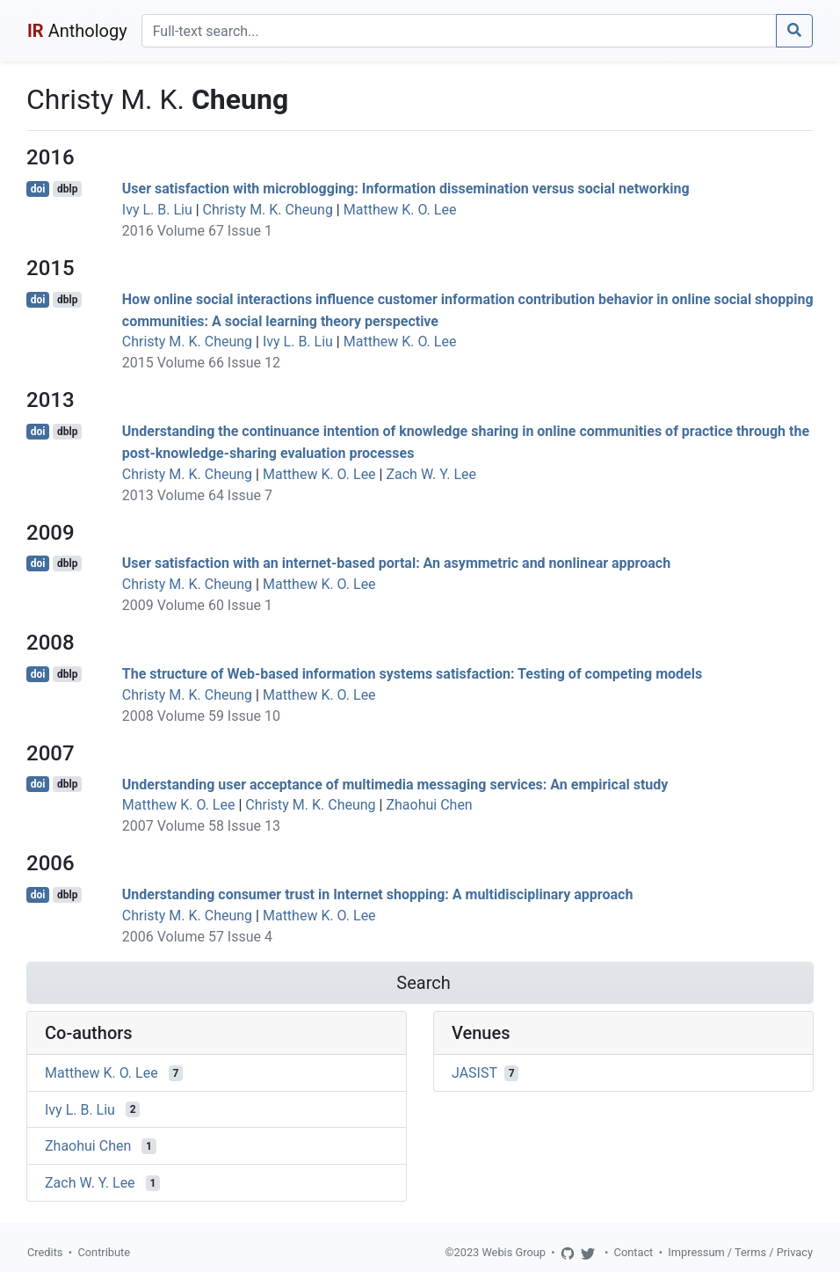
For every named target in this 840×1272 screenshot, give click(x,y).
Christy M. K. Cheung (268, 209)
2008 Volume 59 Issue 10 (201, 716)
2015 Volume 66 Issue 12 (201, 362)
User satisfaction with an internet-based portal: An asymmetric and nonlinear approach (396, 563)
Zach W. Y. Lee (431, 474)
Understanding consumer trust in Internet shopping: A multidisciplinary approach (378, 894)
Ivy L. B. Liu (157, 209)
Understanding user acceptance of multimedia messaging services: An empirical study (395, 783)
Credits (44, 1252)
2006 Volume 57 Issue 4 (197, 936)
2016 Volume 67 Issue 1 (197, 230)
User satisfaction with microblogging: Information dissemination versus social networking (406, 188)
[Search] (459, 30)
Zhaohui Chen (429, 804)
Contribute (103, 1252)
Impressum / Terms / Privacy (740, 1252)
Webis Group (514, 1252)
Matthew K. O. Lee (400, 209)
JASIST (474, 1073)
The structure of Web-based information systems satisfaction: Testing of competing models (412, 673)
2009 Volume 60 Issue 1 (197, 605)
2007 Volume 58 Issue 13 (201, 826)
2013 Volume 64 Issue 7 (197, 495)
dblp (67, 189)
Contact (634, 1252)
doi (38, 189)
